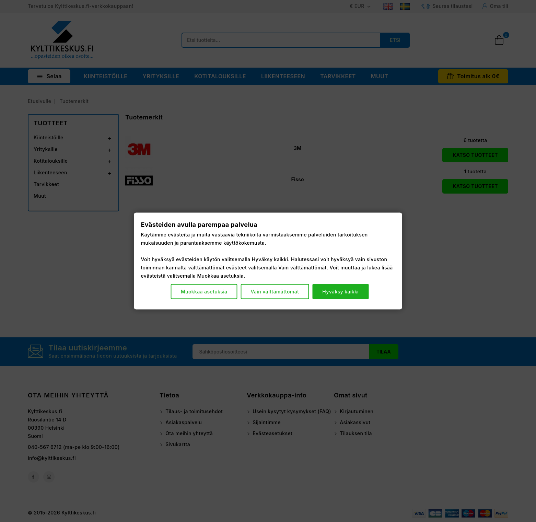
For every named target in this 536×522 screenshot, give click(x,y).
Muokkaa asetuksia (204, 291)
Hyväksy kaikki (340, 291)
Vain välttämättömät (274, 291)
